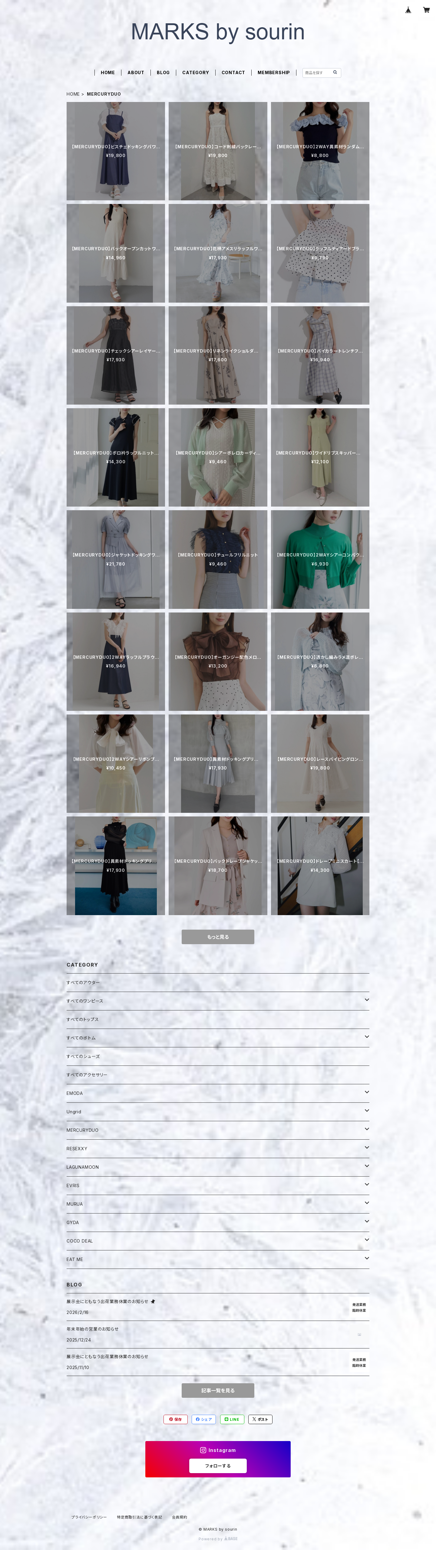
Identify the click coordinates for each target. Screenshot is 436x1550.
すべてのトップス (83, 1019)
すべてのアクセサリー (87, 1074)
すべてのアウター (83, 982)
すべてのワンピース (85, 1000)
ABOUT (135, 72)
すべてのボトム (81, 1037)
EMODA (75, 1093)
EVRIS (73, 1185)
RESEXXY (77, 1148)
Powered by (218, 1539)
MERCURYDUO (83, 1130)
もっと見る (218, 937)
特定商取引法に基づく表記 (139, 1517)
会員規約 (179, 1517)
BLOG (163, 72)
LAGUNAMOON (83, 1167)
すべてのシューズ (83, 1056)
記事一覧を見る (218, 1390)
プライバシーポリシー (89, 1517)
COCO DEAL (80, 1240)
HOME (108, 72)
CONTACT (234, 72)
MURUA (75, 1204)
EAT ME (75, 1259)
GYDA (73, 1222)
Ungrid (74, 1111)
